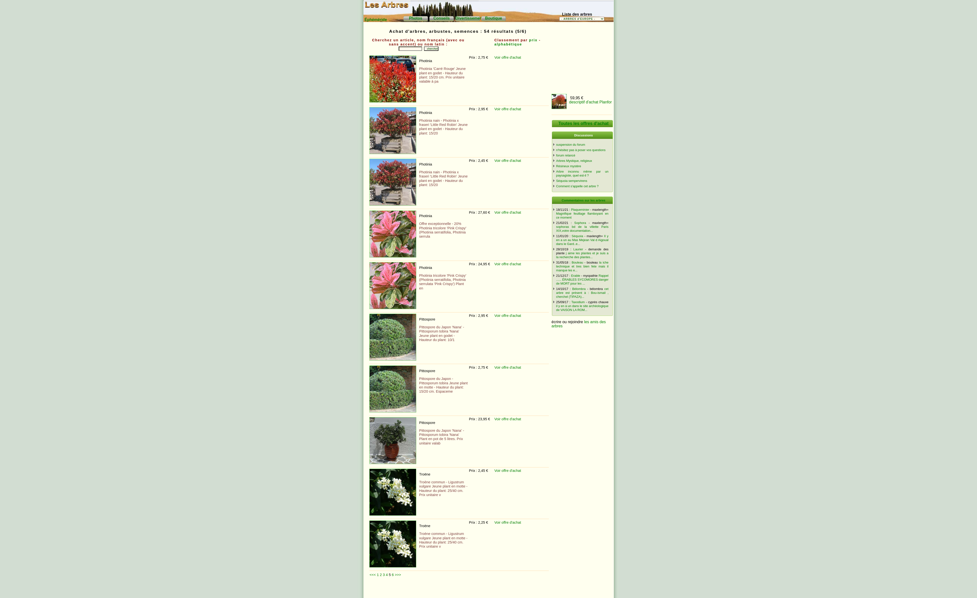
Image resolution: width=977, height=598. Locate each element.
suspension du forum (570, 144)
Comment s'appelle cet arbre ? (577, 186)
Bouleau (577, 262)
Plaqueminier (580, 209)
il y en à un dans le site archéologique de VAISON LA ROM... (582, 308)
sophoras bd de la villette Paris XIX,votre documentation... (582, 229)
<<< (373, 575)
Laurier (578, 249)
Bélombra (579, 289)
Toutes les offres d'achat (583, 123)
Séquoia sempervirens (571, 181)
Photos (415, 18)
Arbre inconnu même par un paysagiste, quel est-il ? (582, 173)
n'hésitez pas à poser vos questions (580, 150)
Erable (575, 275)
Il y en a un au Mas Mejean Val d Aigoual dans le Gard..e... (582, 240)
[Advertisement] (459, 589)
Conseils (442, 18)
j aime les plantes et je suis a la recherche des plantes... (582, 255)
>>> (398, 575)
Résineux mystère (568, 166)
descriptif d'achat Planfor (590, 102)
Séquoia (577, 236)
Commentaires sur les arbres (583, 200)
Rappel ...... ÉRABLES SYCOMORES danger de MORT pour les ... (582, 279)
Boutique (493, 18)
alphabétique (508, 44)
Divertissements (471, 18)
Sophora (580, 223)
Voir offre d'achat (507, 57)
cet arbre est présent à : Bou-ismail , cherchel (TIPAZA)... (582, 293)
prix (533, 40)
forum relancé (565, 155)
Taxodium (578, 302)
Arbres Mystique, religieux (574, 161)
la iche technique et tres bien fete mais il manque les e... (582, 266)
